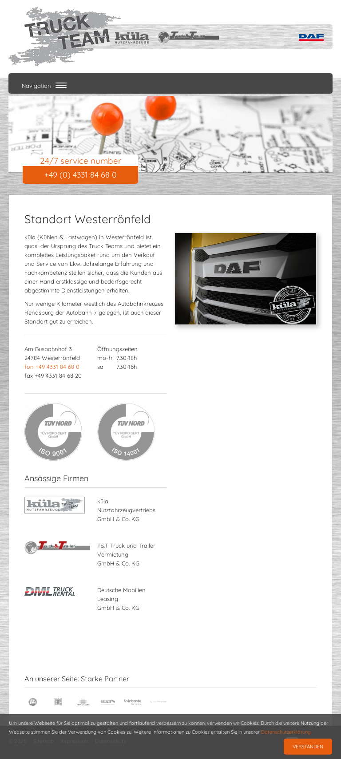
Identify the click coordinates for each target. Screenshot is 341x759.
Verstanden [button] (308, 746)
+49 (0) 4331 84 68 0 (80, 175)
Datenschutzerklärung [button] (286, 732)
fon (51, 366)
